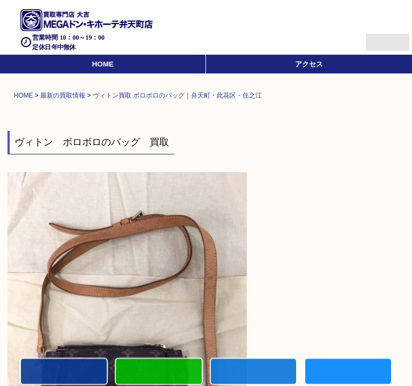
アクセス (309, 64)
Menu (376, 38)
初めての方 (159, 372)
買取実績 (348, 372)
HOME (103, 64)
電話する (64, 372)
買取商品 (254, 372)
